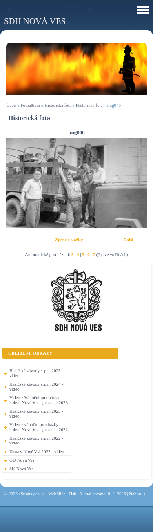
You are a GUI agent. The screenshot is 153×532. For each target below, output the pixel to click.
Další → (131, 239)
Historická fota (57, 105)
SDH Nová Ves (35, 21)
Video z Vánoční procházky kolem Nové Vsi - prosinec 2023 (38, 400)
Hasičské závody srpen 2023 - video (36, 413)
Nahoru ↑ (137, 493)
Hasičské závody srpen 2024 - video (36, 386)
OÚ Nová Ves (21, 460)
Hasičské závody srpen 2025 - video (36, 373)
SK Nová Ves (21, 468)
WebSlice (56, 493)
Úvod (11, 105)
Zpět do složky (68, 239)
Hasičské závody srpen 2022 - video (36, 440)
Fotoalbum (30, 105)
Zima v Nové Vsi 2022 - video (36, 451)
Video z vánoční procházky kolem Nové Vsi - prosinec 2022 (38, 427)
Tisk (72, 493)
